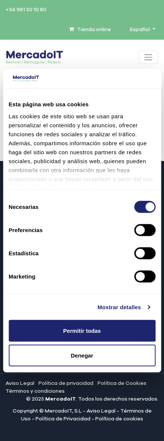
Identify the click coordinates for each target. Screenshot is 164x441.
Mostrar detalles (119, 307)
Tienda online (90, 29)
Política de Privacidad (62, 419)
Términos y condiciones (35, 391)
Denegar (82, 355)
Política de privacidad (65, 383)
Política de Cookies (122, 383)
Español (140, 29)
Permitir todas (82, 331)
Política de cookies (119, 419)
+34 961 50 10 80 (26, 9)
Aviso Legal (20, 383)
